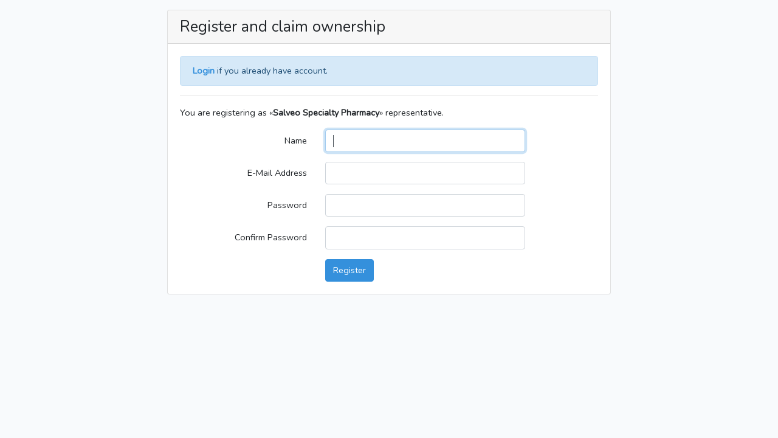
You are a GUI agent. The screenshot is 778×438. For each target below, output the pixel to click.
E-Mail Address (277, 173)
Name (295, 140)
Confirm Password (271, 237)
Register (349, 270)
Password (287, 205)
